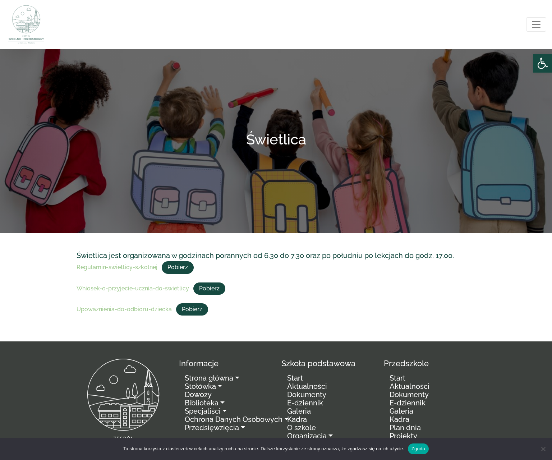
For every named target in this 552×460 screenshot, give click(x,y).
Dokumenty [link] (306, 394)
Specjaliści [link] (203, 411)
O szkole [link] (301, 427)
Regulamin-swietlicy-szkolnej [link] (117, 267)
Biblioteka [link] (201, 403)
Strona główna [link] (209, 378)
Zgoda (418, 448)
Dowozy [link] (198, 394)
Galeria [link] (299, 411)
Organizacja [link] (307, 436)
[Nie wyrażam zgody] (543, 448)
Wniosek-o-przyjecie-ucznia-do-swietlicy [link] (133, 288)
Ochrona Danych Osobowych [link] (233, 419)
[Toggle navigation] (536, 24)
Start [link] (295, 378)
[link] (542, 63)
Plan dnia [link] (405, 427)
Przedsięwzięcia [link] (212, 427)
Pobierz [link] (177, 267)
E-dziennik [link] (305, 403)
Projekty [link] (403, 436)
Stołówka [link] (200, 386)
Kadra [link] (297, 419)
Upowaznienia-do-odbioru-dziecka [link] (124, 309)
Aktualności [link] (307, 386)
